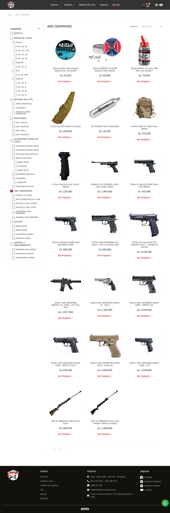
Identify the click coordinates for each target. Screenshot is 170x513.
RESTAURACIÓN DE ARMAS (23, 258)
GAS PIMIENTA (19, 108)
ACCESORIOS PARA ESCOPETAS (25, 154)
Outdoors (68, 4)
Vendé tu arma (46, 481)
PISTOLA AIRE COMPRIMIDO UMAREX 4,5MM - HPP (144, 364)
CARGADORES (18, 178)
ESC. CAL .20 (20, 91)
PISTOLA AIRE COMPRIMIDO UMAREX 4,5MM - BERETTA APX (144, 304)
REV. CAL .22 (20, 67)
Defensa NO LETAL (87, 4)
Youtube (146, 490)
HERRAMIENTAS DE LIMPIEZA (24, 250)
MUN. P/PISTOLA (20, 123)
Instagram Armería (150, 485)
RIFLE (16, 71)
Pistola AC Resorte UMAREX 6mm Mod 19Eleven (144, 185)
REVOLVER (17, 63)
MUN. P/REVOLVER (20, 127)
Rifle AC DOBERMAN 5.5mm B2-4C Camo (65, 422)
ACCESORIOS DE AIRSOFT (23, 234)
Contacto (44, 498)
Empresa (104, 4)
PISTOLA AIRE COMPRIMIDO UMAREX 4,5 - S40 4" (105, 304)
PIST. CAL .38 (20, 55)
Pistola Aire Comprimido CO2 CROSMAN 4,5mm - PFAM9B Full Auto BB (144, 244)
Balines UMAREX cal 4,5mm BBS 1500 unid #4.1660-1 (144, 69)
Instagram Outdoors (150, 481)
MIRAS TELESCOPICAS (21, 158)
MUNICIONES (18, 118)
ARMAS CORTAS (21, 170)
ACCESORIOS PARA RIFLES (23, 174)
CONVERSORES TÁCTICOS (23, 186)
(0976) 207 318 (94, 485)
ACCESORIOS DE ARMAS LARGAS (25, 150)
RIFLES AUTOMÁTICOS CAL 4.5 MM (26, 199)
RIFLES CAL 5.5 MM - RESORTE (24, 203)
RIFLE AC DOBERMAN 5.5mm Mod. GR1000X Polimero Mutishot (105, 422)
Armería (53, 4)
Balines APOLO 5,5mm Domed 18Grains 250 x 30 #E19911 (65, 69)
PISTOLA (17, 42)
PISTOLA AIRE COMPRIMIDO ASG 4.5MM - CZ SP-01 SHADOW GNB (104, 243)
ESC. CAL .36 (20, 95)
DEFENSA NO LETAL (21, 99)
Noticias (43, 494)
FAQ (41, 489)
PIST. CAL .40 (20, 59)
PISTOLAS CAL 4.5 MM (22, 195)
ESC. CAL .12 (20, 83)
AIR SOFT (16, 222)
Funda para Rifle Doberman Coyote (65, 126)
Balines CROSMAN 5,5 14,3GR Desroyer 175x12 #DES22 (105, 69)
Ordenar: (134, 26)
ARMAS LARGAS (21, 162)
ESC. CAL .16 (20, 87)
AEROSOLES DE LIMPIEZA (22, 254)
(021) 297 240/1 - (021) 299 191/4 (102, 481)
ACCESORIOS (20, 166)
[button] (149, 5)
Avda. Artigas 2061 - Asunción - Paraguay (106, 476)
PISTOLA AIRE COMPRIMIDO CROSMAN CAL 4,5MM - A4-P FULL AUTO (65, 305)
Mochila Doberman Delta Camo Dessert (144, 127)
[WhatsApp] (165, 503)
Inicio (9, 15)
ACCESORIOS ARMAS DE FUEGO (24, 140)
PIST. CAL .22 (20, 47)
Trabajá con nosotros (49, 485)
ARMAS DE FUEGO (21, 38)
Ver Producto (64, 81)
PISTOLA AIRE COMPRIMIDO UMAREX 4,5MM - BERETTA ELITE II (65, 364)
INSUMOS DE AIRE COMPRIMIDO (25, 217)
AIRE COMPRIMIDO (21, 191)
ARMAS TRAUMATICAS (22, 104)
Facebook (146, 477)
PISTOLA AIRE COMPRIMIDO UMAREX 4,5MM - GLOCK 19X (105, 364)
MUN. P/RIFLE (19, 131)
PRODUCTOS (20, 182)
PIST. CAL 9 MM (21, 51)
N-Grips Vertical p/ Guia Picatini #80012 (65, 185)
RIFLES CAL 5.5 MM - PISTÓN (24, 207)
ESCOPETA (17, 79)
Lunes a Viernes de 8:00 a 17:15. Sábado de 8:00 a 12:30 (110, 495)
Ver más (116, 4)
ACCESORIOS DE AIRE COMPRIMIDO (21, 212)
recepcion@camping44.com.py (101, 489)
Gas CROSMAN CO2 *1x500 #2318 (105, 126)
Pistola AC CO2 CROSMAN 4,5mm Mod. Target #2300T (105, 185)
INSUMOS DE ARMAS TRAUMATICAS (21, 113)
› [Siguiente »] (65, 449)
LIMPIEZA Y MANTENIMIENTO (20, 243)
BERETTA (16, 33)
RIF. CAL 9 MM (21, 75)
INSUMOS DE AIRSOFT (21, 238)
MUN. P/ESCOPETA (20, 135)
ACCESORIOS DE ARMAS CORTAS (25, 146)
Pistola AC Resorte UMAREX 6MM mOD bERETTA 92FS (65, 243)
